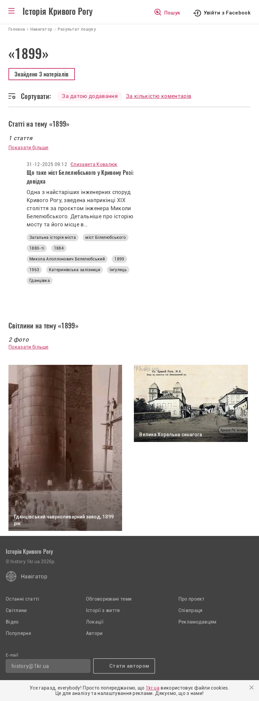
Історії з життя (103, 610)
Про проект (191, 599)
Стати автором (129, 666)
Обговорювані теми (109, 599)
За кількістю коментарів (158, 96)
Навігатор (34, 576)
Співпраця (190, 610)
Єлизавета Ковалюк (93, 164)
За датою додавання (90, 96)
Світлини (16, 610)
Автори (94, 633)
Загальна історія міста (52, 237)
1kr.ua (153, 688)
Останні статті (22, 599)
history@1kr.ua (30, 666)
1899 (119, 259)
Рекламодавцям (197, 622)
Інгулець (118, 269)
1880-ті (36, 248)
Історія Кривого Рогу (58, 11)
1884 (59, 248)
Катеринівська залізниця (74, 269)
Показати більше (28, 147)
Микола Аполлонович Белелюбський (67, 259)
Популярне (18, 633)
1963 (34, 269)
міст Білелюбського (105, 237)
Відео (12, 622)
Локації (95, 622)
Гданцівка (39, 280)
